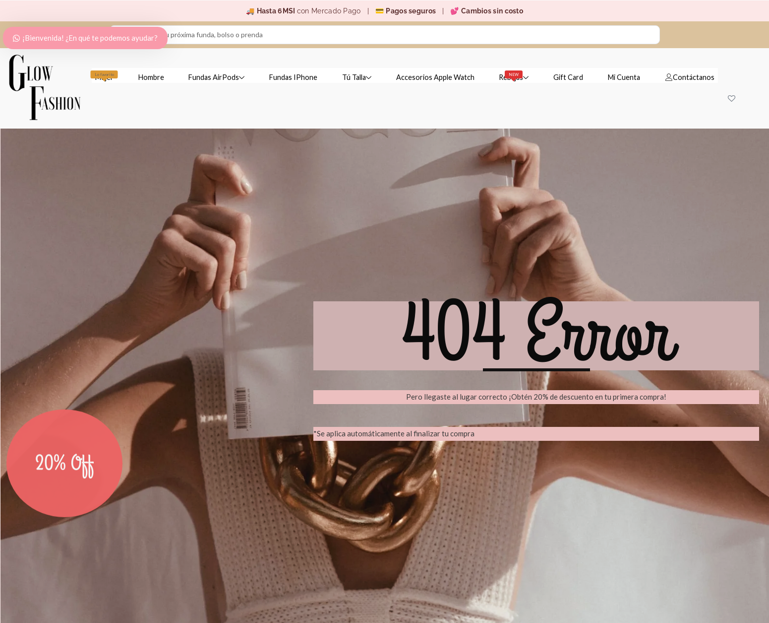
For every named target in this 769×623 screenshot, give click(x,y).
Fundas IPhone (292, 76)
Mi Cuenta (624, 76)
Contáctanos (689, 76)
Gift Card (568, 76)
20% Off (64, 487)
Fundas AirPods (215, 76)
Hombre (150, 76)
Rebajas (514, 75)
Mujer (104, 75)
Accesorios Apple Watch (434, 76)
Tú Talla (355, 76)
